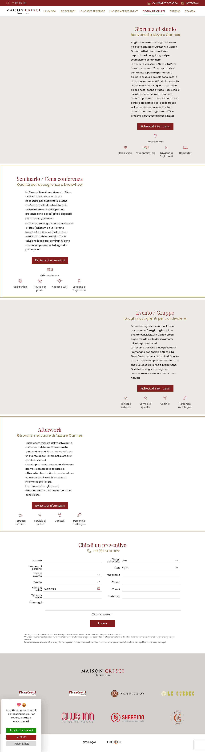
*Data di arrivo (37, 590)
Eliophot (114, 744)
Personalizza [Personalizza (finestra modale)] (21, 743)
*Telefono (114, 598)
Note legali (162, 644)
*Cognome (113, 576)
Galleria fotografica (165, 3)
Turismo (174, 11)
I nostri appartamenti (124, 11)
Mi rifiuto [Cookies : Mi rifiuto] (21, 737)
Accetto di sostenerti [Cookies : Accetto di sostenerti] (21, 730)
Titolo (117, 569)
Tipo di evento (37, 576)
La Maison (50, 11)
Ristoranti (68, 11)
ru (25, 3)
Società (37, 562)
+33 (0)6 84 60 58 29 (106, 553)
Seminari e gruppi (154, 11)
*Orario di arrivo (36, 598)
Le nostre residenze (92, 11)
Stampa (190, 11)
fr (16, 3)
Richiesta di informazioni (155, 127)
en (20, 3)
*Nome (116, 584)
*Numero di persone (35, 569)
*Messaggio (36, 604)
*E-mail (116, 591)
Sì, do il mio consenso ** (103, 616)
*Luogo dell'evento (113, 562)
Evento (38, 584)
